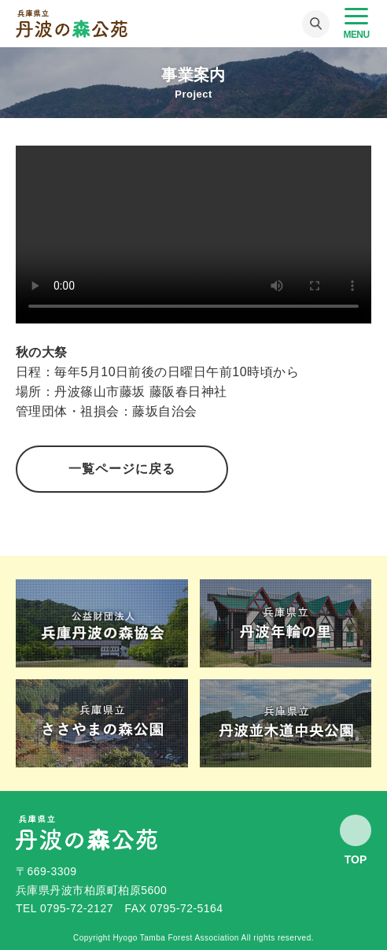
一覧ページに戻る (121, 468)
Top (356, 859)
